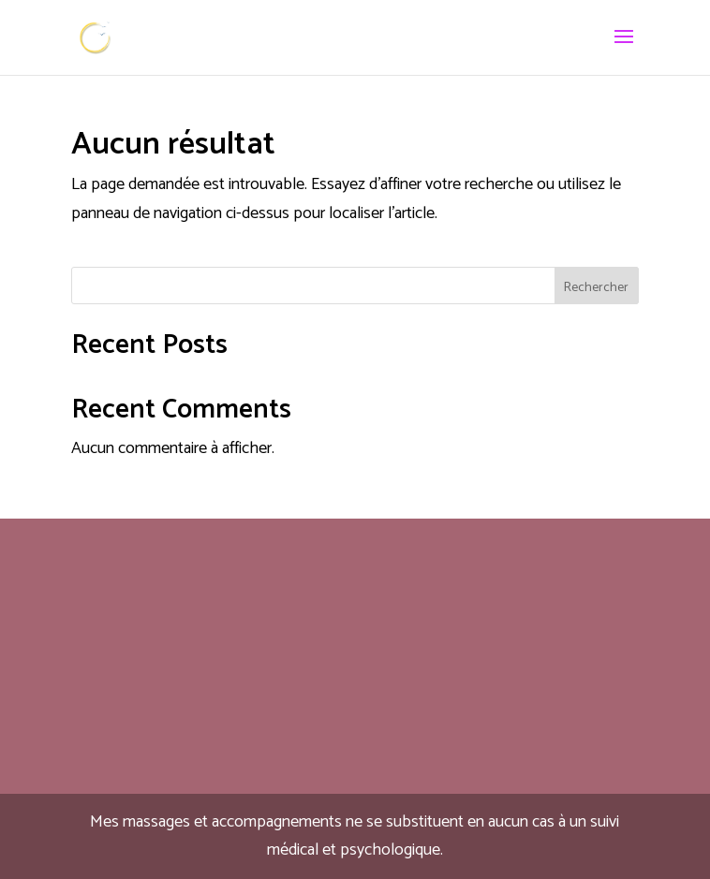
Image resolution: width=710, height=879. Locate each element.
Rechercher (596, 288)
